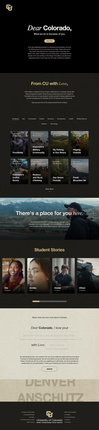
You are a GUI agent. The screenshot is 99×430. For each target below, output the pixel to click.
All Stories (15, 119)
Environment (61, 119)
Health (71, 119)
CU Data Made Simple (29, 414)
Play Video (50, 41)
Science (44, 124)
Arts (23, 119)
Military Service (82, 119)
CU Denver (67, 419)
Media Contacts (30, 422)
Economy (51, 119)
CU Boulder (67, 414)
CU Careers (32, 417)
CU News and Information (28, 412)
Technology (54, 124)
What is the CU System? (70, 412)
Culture (41, 119)
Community (32, 119)
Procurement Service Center (27, 419)
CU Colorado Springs (70, 417)
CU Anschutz (68, 422)
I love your (49, 328)
